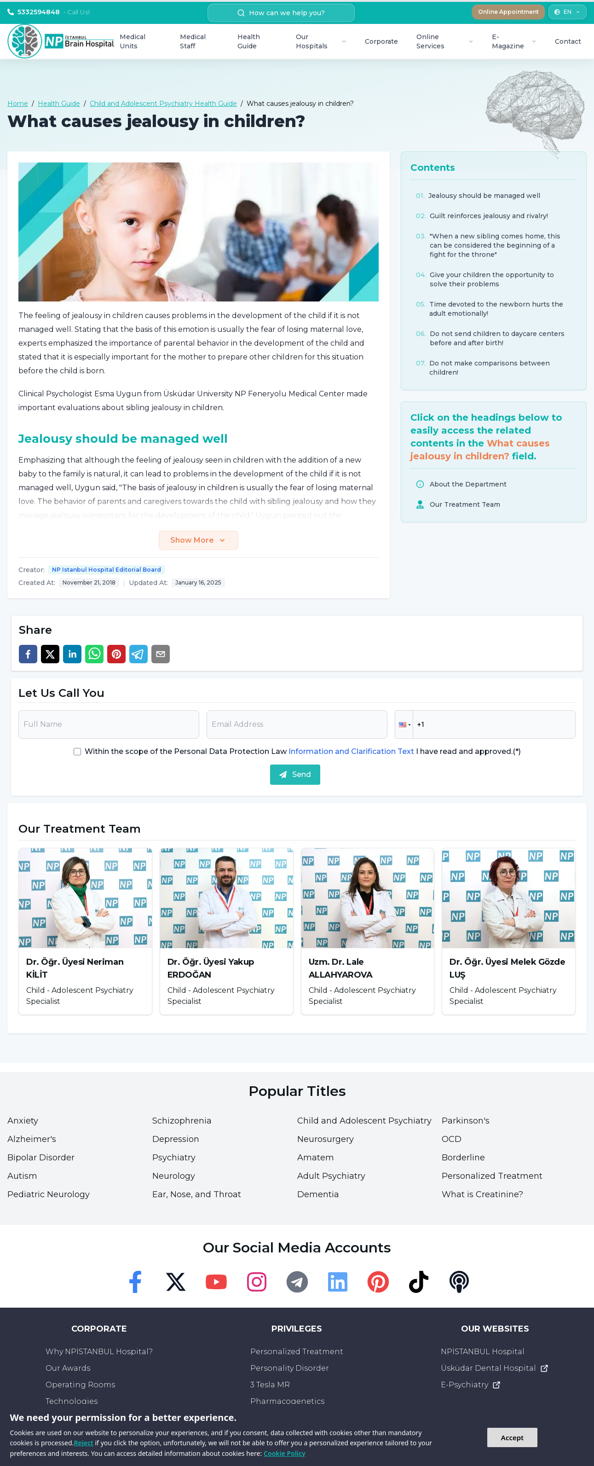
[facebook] (28, 654)
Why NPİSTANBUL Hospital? (99, 1351)
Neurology (173, 1176)
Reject (83, 1442)
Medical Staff (193, 41)
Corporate (381, 41)
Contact (568, 41)
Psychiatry (174, 1158)
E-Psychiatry (471, 1385)
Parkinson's (466, 1121)
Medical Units (132, 41)
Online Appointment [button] (508, 11)
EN (567, 11)
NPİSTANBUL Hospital (483, 1351)
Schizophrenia (182, 1121)
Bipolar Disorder (41, 1158)
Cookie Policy (285, 1453)
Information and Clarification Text (351, 751)
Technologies (72, 1401)
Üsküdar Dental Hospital (495, 1368)
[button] (404, 724)
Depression (175, 1139)
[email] (160, 654)
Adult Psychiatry (331, 1176)
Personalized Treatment (492, 1176)
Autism (22, 1176)
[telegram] (138, 654)
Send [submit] (295, 774)
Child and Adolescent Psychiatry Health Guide (163, 103)
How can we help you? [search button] (281, 13)
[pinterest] (116, 654)
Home (17, 103)
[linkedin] (72, 654)
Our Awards (68, 1368)
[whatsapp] (94, 654)
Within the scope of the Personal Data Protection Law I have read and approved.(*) (303, 751)
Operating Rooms (80, 1384)
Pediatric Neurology (48, 1194)
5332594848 (48, 12)
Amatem (315, 1158)
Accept (512, 1437)
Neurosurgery (325, 1139)
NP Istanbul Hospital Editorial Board (106, 569)
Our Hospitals (321, 41)
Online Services (444, 41)
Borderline (463, 1158)
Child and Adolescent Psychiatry (364, 1121)
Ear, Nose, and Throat (196, 1194)
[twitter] (50, 654)
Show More (198, 540)
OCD (451, 1139)
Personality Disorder (289, 1368)
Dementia (318, 1194)
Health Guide (248, 41)
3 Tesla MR (270, 1384)
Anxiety (22, 1121)
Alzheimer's (31, 1139)
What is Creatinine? (482, 1194)
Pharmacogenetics (287, 1401)
